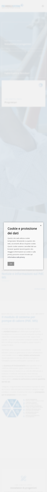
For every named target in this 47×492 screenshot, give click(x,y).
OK (11, 264)
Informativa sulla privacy (16, 257)
